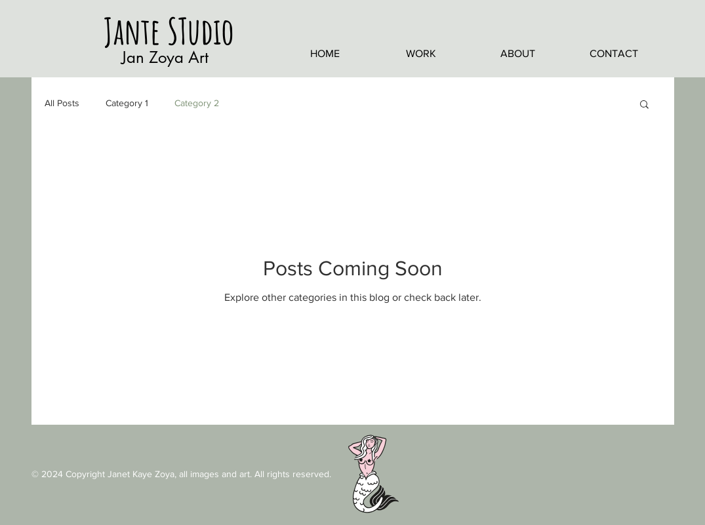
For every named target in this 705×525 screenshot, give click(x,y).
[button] (644, 105)
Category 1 (127, 103)
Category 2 (196, 103)
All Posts (62, 103)
